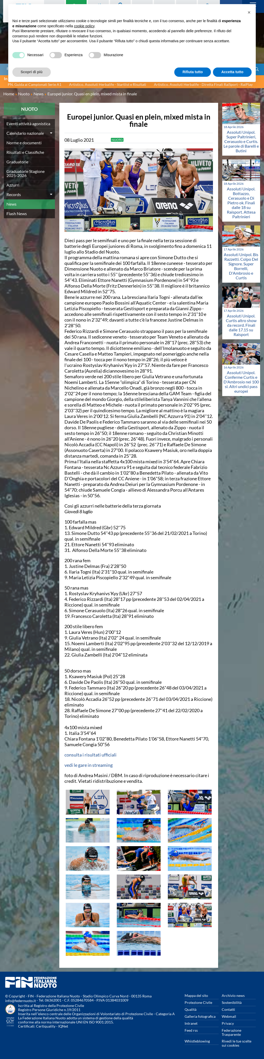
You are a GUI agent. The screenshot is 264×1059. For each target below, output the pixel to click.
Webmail (229, 1016)
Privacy (228, 1023)
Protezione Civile (198, 1002)
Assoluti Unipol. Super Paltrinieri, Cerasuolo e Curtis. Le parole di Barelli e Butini (241, 141)
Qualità (190, 1009)
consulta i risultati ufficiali (90, 755)
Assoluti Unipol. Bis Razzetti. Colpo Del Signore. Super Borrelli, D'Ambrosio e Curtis (241, 266)
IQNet (63, 1026)
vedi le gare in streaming (88, 765)
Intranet (191, 1023)
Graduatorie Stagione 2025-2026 (25, 173)
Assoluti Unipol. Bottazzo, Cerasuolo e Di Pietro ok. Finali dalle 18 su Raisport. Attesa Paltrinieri (241, 202)
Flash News (16, 213)
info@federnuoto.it (20, 1000)
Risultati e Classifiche (25, 152)
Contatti (228, 1009)
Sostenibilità (232, 1002)
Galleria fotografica (200, 1016)
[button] (249, 12)
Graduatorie (17, 161)
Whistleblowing (197, 1041)
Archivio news (233, 995)
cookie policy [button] (84, 26)
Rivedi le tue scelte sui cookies (236, 1043)
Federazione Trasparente (231, 1032)
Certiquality (45, 1026)
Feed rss (191, 1030)
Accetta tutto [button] (232, 72)
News (11, 203)
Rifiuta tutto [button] (193, 72)
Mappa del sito (196, 995)
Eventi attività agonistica (28, 123)
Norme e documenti (24, 142)
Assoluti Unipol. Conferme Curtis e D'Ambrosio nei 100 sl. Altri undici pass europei (241, 381)
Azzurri (12, 184)
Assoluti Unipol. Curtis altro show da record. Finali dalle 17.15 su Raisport (241, 325)
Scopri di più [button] (32, 72)
